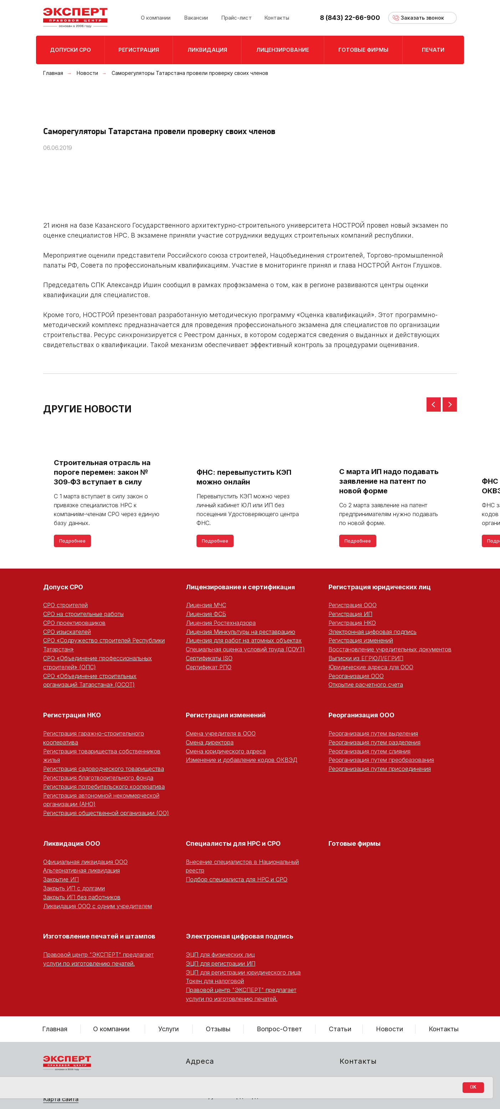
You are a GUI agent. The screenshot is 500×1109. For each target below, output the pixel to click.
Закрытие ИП (61, 879)
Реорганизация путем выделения (373, 733)
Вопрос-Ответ (279, 1029)
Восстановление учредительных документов (389, 649)
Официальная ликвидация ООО (85, 861)
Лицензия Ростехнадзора (221, 622)
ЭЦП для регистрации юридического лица (243, 972)
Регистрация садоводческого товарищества (103, 768)
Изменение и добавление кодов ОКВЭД (241, 759)
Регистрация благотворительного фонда (98, 777)
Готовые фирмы (354, 843)
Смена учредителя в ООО (221, 733)
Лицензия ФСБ (206, 613)
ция (289, 587)
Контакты (444, 1029)
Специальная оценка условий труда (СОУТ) (245, 649)
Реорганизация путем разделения (374, 742)
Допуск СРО (63, 587)
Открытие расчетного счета (365, 684)
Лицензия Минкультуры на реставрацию (240, 631)
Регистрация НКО (352, 622)
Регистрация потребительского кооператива (104, 786)
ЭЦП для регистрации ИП (220, 963)
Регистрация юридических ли (377, 587)
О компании (111, 1029)
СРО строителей (65, 605)
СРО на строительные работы (83, 613)
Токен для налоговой (215, 981)
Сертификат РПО (208, 667)
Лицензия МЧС (206, 605)
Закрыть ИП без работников (82, 897)
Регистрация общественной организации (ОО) (106, 813)
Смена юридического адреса (226, 751)
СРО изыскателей (67, 631)
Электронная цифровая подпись (372, 631)
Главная (53, 73)
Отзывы (218, 1029)
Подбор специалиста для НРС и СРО (236, 879)
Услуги (168, 1029)
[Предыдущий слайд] (434, 404)
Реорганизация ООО (356, 676)
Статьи (340, 1029)
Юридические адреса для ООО (370, 667)
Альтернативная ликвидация (81, 870)
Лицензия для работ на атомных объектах (244, 640)
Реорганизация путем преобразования (381, 759)
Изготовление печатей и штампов (99, 936)
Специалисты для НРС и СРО (233, 843)
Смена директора (210, 742)
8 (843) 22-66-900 (350, 17)
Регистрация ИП (350, 613)
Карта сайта (60, 1099)
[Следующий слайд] (450, 404)
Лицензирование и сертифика (235, 587)
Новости (87, 73)
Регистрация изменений (360, 640)
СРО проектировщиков (74, 622)
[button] (422, 18)
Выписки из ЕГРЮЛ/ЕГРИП (365, 658)
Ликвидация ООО (71, 843)
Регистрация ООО (352, 605)
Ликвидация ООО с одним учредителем (97, 906)
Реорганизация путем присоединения (379, 768)
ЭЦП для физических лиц (220, 954)
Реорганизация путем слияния (369, 751)
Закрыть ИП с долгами (74, 888)
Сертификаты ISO (209, 658)
